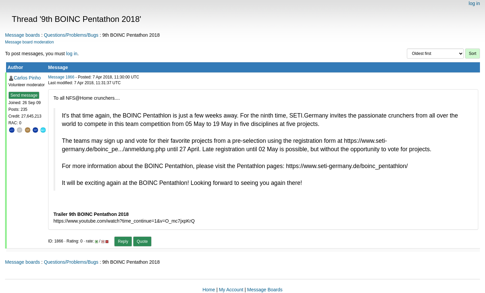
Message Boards (265, 289)
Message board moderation (29, 42)
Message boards (22, 35)
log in (474, 3)
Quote (142, 241)
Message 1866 (61, 77)
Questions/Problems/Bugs (71, 35)
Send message (23, 95)
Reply (123, 241)
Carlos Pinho (27, 77)
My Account (231, 289)
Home (208, 289)
